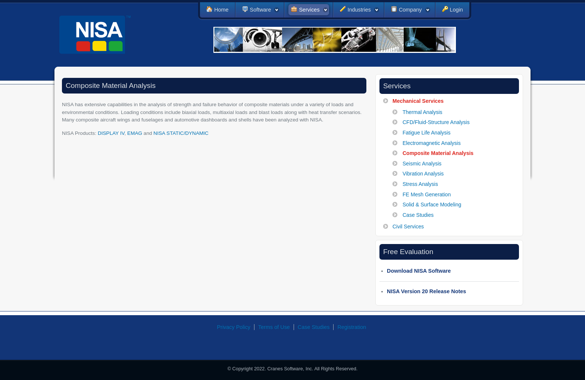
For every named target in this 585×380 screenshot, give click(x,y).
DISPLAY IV (111, 133)
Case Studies (314, 327)
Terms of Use (274, 327)
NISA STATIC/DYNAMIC (181, 133)
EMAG (134, 133)
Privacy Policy (234, 327)
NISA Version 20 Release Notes (426, 291)
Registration (351, 327)
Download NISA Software (419, 271)
